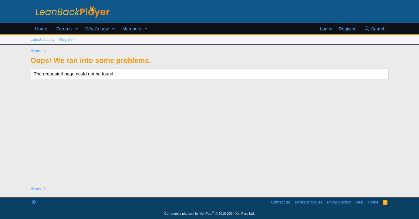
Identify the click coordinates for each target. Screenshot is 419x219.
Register (66, 39)
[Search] (375, 28)
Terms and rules (308, 202)
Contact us (280, 202)
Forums (64, 28)
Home (41, 28)
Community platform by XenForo (209, 213)
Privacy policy (339, 202)
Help (359, 202)
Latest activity (43, 39)
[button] (76, 28)
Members (131, 28)
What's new (97, 28)
